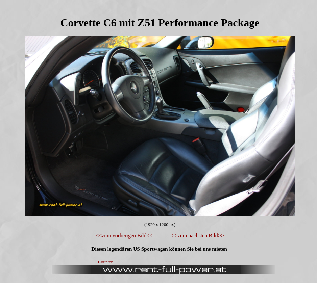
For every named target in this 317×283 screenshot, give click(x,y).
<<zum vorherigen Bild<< (125, 235)
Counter (105, 261)
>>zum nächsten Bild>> (197, 235)
